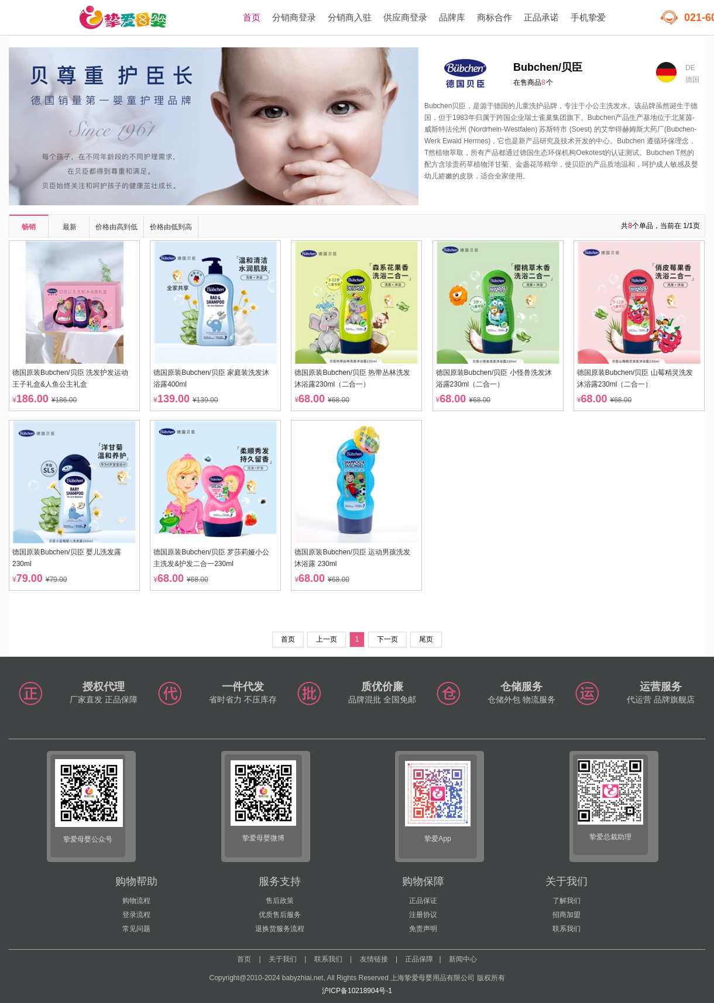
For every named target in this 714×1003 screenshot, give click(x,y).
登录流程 (136, 915)
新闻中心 (463, 959)
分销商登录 (294, 17)
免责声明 (423, 929)
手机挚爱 (588, 17)
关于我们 (283, 959)
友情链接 (374, 959)
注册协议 (423, 915)
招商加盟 (566, 915)
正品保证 (423, 901)
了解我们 (566, 901)
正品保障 (419, 959)
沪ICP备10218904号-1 (357, 991)
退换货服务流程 (279, 929)
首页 (251, 17)
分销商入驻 (350, 17)
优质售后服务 (280, 915)
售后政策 (280, 901)
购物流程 (136, 901)
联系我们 (566, 929)
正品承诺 (541, 17)
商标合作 (494, 17)
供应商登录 (405, 17)
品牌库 (452, 17)
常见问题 (136, 929)
